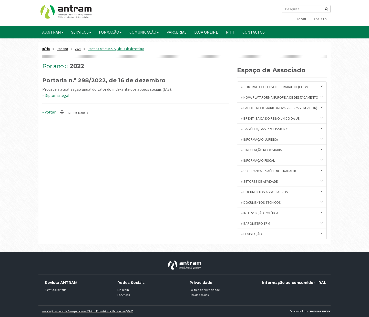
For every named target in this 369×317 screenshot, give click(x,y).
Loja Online (206, 32)
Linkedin (123, 290)
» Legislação (282, 233)
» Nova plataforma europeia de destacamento (282, 97)
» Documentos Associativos (282, 191)
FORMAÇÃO (110, 32)
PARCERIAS (177, 32)
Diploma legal (57, 95)
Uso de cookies (199, 295)
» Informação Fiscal (282, 160)
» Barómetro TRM (282, 223)
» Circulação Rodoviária (282, 149)
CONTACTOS (253, 32)
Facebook (123, 295)
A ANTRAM (53, 32)
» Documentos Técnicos (282, 202)
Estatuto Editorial (56, 290)
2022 (78, 49)
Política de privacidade (205, 290)
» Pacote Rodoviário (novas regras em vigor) (282, 107)
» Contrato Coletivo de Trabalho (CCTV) (282, 86)
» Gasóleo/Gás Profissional (282, 128)
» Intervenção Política (282, 212)
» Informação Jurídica (282, 139)
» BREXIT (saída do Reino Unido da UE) (282, 118)
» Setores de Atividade (282, 181)
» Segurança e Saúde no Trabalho (282, 170)
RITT (230, 32)
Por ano (62, 49)
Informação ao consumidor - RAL (294, 282)
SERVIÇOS (81, 32)
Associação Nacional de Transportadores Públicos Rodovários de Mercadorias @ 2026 (87, 311)
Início (46, 49)
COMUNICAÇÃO (144, 32)
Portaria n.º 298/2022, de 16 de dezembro (116, 49)
